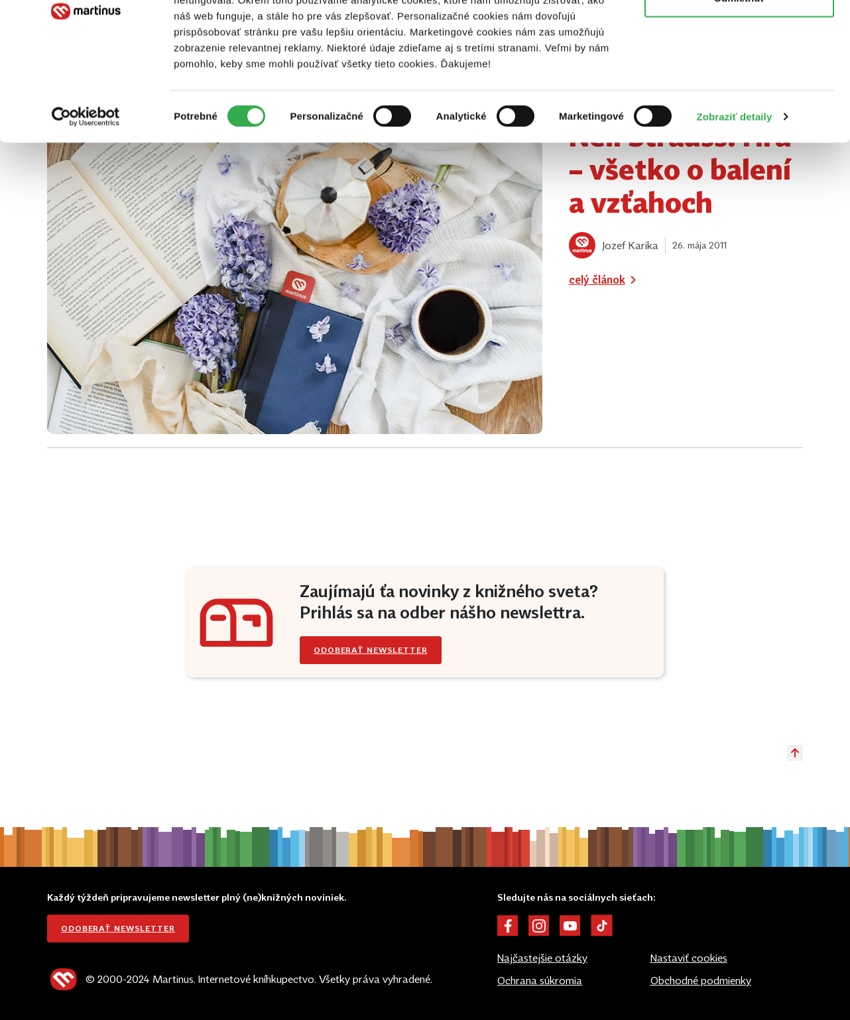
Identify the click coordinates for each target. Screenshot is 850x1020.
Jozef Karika (630, 245)
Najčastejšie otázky (542, 957)
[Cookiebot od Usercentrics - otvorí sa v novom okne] (86, 197)
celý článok (605, 280)
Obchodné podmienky (700, 980)
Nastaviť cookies (688, 957)
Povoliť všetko (739, 34)
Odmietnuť (738, 78)
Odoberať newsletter (118, 928)
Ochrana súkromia (539, 980)
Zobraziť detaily (734, 197)
